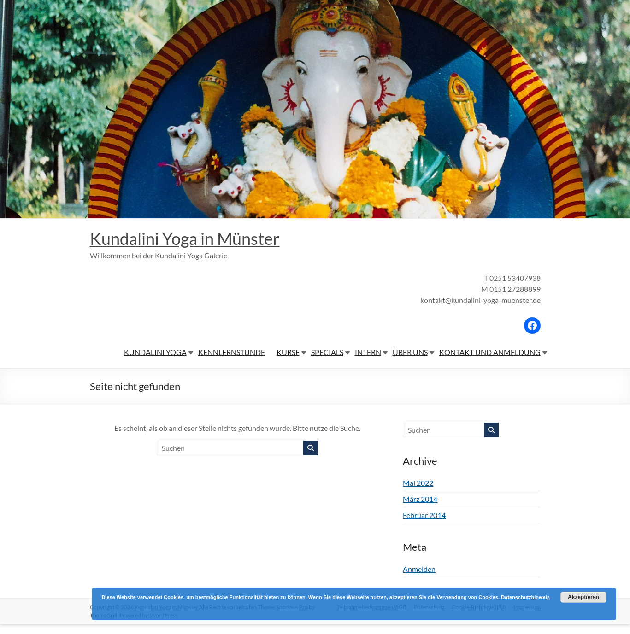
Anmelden (419, 568)
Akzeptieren (583, 597)
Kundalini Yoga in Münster (185, 238)
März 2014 (420, 498)
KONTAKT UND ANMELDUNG (490, 352)
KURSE (288, 352)
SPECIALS (327, 352)
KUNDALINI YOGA (155, 352)
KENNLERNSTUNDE (231, 352)
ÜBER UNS (410, 352)
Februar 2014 (424, 515)
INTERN (368, 352)
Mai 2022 (418, 482)
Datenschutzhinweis (525, 597)
